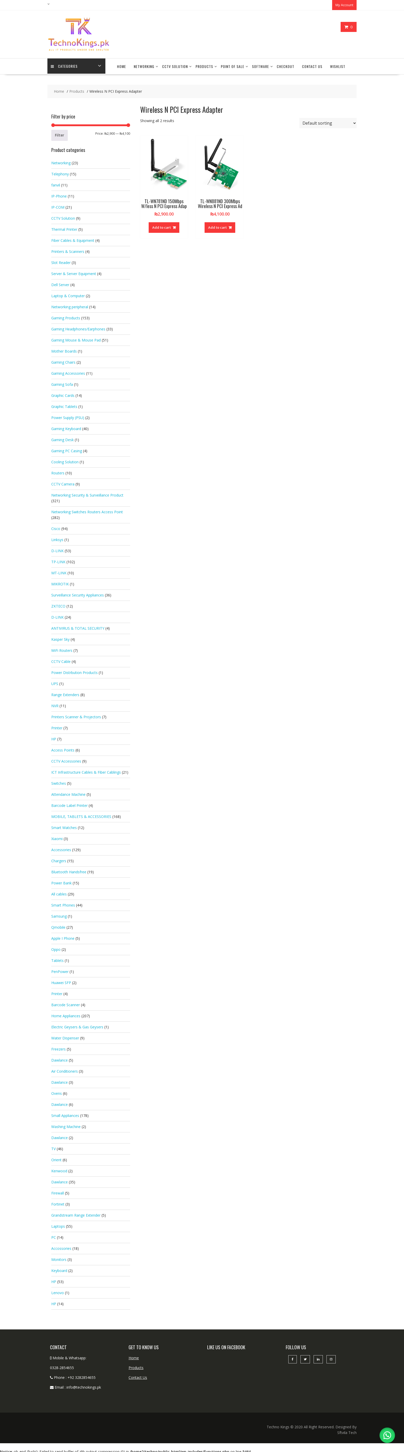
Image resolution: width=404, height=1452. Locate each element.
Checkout (285, 64)
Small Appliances (65, 1113)
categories (64, 64)
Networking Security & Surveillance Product (87, 492)
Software (260, 64)
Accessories (61, 847)
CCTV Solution (175, 64)
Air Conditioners (64, 1068)
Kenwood (59, 1168)
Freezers (58, 1046)
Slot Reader (61, 260)
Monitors (58, 1256)
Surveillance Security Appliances (77, 592)
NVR (54, 703)
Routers (57, 470)
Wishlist (337, 64)
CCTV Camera (62, 481)
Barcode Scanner (65, 1002)
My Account (344, 4)
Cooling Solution (65, 459)
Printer (56, 725)
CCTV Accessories (66, 758)
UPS (54, 681)
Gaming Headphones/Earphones (78, 326)
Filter (59, 132)
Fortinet (57, 1201)
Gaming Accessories (68, 370)
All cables (59, 891)
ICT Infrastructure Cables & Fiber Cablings (86, 769)
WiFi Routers (61, 647)
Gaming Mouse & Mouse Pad (76, 337)
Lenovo (57, 1290)
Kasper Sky (60, 636)
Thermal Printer (64, 226)
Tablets (57, 957)
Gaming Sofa (62, 381)
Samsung (59, 913)
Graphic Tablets (64, 404)
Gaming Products (65, 315)
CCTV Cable (61, 658)
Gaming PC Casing (66, 448)
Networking (144, 64)
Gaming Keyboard (66, 426)
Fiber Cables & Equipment (72, 237)
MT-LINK (58, 570)
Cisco (55, 526)
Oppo (56, 946)
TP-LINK (58, 559)
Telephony (60, 171)
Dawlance (59, 1057)
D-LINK (57, 548)
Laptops (58, 1223)
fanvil (55, 182)
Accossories (61, 1245)
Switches (58, 780)
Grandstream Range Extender (75, 1212)
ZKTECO (58, 603)
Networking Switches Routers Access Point (87, 509)
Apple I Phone (62, 935)
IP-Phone (59, 193)
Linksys (57, 537)
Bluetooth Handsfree (68, 869)
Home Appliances (65, 1013)
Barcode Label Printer (69, 802)
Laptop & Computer (68, 293)
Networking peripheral (69, 304)
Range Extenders (65, 692)
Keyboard (59, 1268)
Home (121, 64)
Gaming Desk (62, 437)
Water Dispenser (65, 1035)
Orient (56, 1157)
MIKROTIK (60, 581)
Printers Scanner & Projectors (76, 714)
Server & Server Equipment (73, 271)
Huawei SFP (61, 980)
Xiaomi (57, 836)
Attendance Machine (68, 791)
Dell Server (60, 282)
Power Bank (61, 880)
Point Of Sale (232, 64)
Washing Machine (66, 1124)
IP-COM (57, 204)
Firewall (57, 1190)
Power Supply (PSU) (67, 415)
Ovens (56, 1090)
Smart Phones (63, 902)
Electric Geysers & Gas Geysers (77, 1024)
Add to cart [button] (161, 225)
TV (53, 1146)
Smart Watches (64, 825)
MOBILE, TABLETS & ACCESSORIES (81, 814)
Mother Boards (64, 348)
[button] (386, 1434)
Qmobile (58, 924)
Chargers (58, 858)
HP (53, 736)
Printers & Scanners (67, 248)
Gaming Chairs (63, 359)
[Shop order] (328, 120)
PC (53, 1234)
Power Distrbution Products (74, 670)
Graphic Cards (62, 392)
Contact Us (312, 64)
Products (204, 64)
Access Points (62, 747)
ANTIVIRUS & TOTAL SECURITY (77, 625)
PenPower (60, 969)
